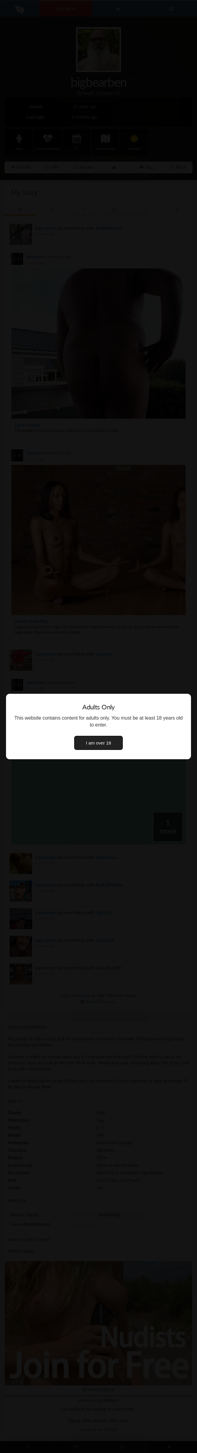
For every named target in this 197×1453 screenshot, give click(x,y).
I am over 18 (98, 742)
